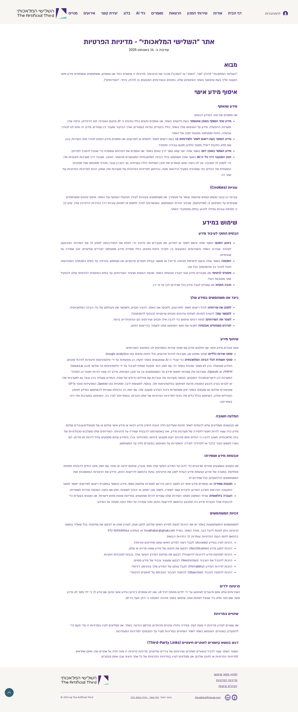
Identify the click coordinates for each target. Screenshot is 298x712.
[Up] (9, 692)
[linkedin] (227, 697)
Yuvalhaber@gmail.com (159, 530)
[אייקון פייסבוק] (234, 697)
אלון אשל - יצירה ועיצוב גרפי (145, 697)
